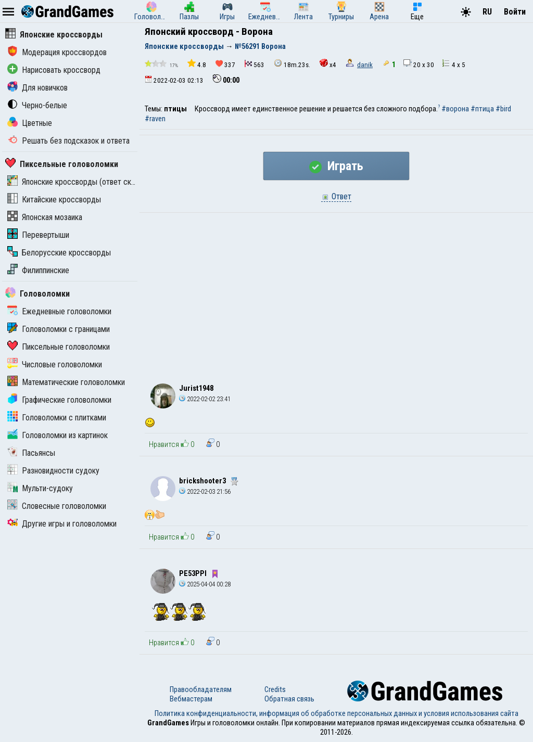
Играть (336, 166)
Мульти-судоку (40, 488)
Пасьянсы (31, 453)
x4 (328, 64)
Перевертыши (38, 235)
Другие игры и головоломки (62, 524)
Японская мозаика (44, 217)
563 (254, 64)
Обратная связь (289, 698)
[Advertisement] (336, 291)
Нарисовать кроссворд (53, 70)
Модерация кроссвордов (57, 52)
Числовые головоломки (54, 364)
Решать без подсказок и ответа (68, 141)
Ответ (336, 196)
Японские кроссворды (54, 35)
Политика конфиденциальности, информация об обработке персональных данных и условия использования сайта (336, 713)
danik (365, 65)
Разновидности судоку (53, 471)
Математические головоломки (66, 382)
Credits (275, 689)
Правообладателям (201, 689)
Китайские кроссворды (54, 199)
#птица (482, 108)
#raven (155, 118)
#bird (503, 108)
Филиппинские (38, 270)
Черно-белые (37, 105)
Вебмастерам (191, 698)
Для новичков (37, 88)
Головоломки (37, 294)
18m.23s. (292, 64)
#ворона (455, 108)
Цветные (29, 123)
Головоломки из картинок (57, 435)
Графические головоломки (59, 400)
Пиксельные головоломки (61, 164)
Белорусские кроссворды (59, 253)
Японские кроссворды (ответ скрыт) (77, 182)
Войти (515, 12)
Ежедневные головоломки (59, 311)
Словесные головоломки (56, 506)
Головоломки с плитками (56, 418)
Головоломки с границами (58, 329)
